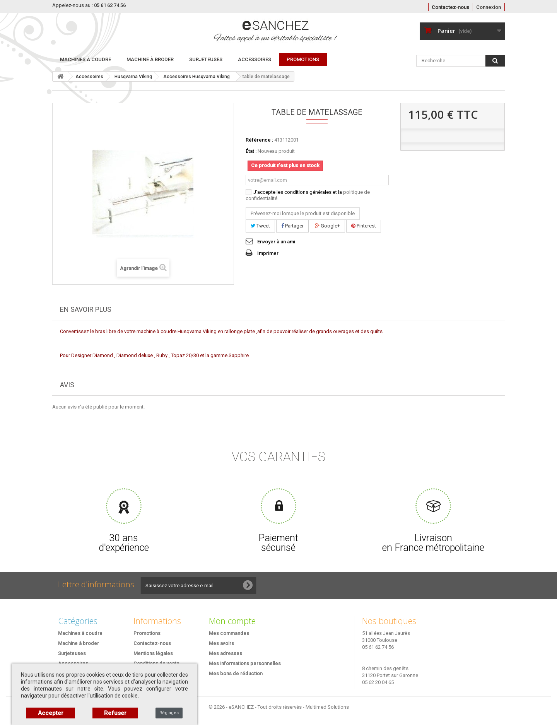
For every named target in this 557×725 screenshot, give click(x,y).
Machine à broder (150, 59)
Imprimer (267, 253)
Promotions (147, 633)
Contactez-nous (450, 7)
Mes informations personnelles (245, 663)
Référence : (259, 140)
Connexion (488, 7)
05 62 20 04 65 (378, 682)
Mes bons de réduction (236, 673)
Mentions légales (153, 653)
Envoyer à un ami (276, 242)
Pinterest (363, 226)
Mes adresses (225, 653)
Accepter (50, 713)
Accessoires (254, 59)
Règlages (169, 712)
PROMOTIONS (303, 59)
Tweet (260, 226)
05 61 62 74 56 (378, 647)
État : (251, 151)
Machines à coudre (85, 59)
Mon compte (232, 620)
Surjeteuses (205, 59)
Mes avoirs (221, 643)
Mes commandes (229, 633)
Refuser (115, 713)
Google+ (327, 226)
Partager (292, 226)
